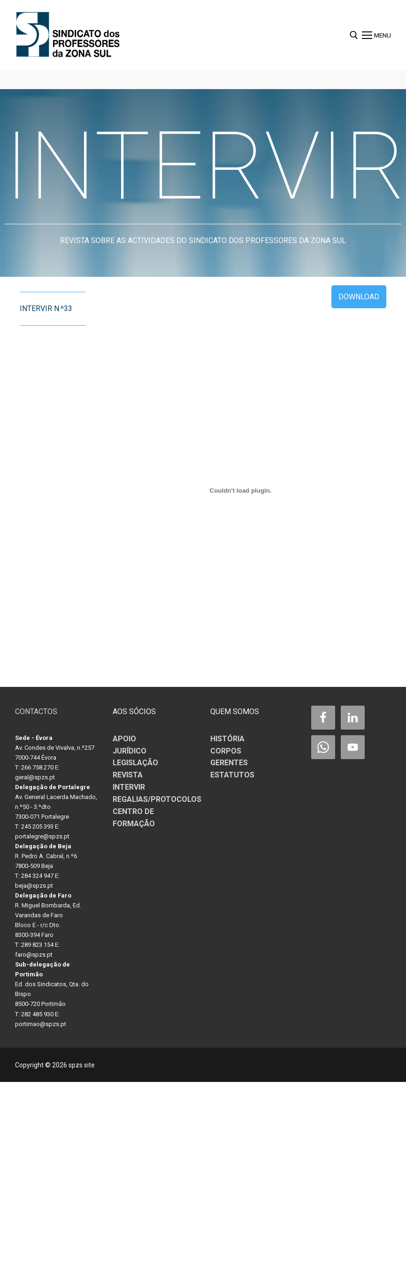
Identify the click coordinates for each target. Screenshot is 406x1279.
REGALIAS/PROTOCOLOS (157, 799)
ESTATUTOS (232, 774)
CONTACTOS (36, 711)
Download (358, 296)
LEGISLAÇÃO (135, 762)
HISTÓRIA (227, 738)
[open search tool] (354, 35)
